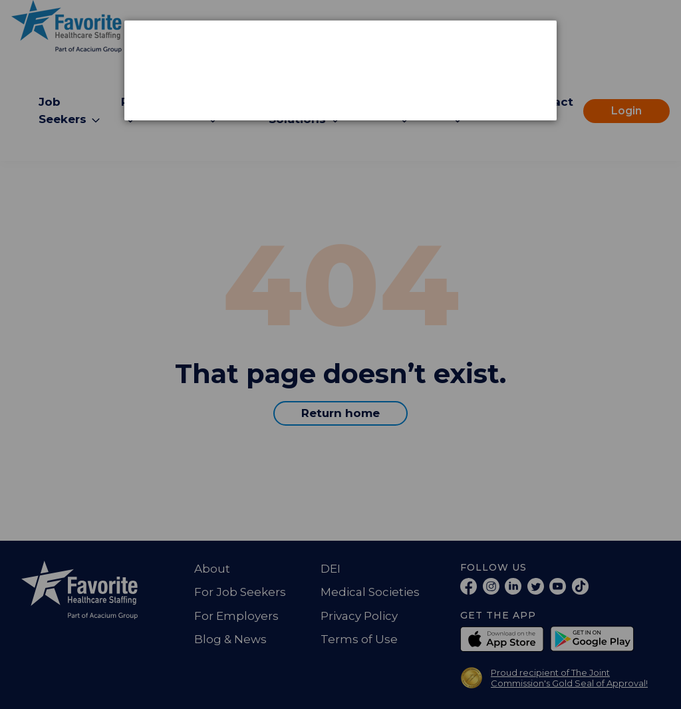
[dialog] (340, 70)
